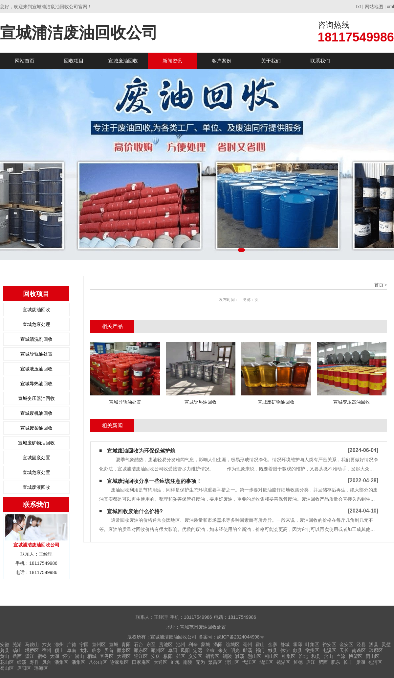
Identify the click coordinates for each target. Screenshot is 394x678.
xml (390, 6)
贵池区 (166, 644)
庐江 (310, 662)
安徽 (4, 644)
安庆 (155, 656)
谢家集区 (119, 662)
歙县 (297, 650)
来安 (222, 650)
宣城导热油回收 (36, 383)
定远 (197, 650)
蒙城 (205, 644)
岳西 (17, 656)
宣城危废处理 (36, 324)
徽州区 (312, 650)
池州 (180, 644)
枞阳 (168, 656)
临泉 (96, 650)
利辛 (193, 644)
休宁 (285, 650)
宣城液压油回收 (36, 368)
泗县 (373, 644)
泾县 (361, 644)
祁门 (260, 650)
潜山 (79, 656)
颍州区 (158, 650)
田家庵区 (141, 662)
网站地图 (374, 6)
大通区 (160, 662)
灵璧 (386, 644)
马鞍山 (32, 644)
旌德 (298, 662)
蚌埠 (175, 662)
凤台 (46, 662)
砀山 (17, 650)
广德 (71, 644)
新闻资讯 (172, 60)
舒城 (285, 644)
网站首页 (24, 60)
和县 (315, 656)
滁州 (59, 644)
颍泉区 (124, 650)
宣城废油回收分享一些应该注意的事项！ (154, 481)
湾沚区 (232, 662)
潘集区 (61, 662)
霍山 (260, 644)
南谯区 (359, 650)
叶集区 (312, 644)
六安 (46, 644)
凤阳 (185, 650)
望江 (29, 656)
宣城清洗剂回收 (36, 339)
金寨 (272, 644)
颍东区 (141, 650)
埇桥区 (32, 650)
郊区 (180, 656)
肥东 (335, 662)
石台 (138, 644)
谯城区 (233, 644)
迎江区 (141, 656)
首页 (378, 285)
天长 (344, 650)
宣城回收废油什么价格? (135, 511)
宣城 (113, 644)
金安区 (346, 644)
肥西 (323, 662)
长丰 (348, 662)
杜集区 (289, 656)
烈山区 (254, 656)
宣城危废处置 (36, 472)
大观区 (124, 656)
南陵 (187, 662)
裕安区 (329, 644)
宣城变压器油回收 (36, 398)
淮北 (303, 656)
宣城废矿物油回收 (36, 442)
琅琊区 (376, 650)
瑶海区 (41, 668)
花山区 (7, 662)
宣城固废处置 (36, 457)
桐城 (92, 656)
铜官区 (212, 656)
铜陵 (227, 656)
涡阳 (218, 644)
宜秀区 (107, 656)
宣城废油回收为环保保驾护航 (141, 451)
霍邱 (297, 644)
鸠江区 (266, 662)
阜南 (71, 650)
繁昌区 (215, 662)
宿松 (42, 656)
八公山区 (98, 662)
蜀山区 (7, 668)
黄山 (4, 656)
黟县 (272, 650)
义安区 (195, 656)
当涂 (340, 656)
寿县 (34, 662)
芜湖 (17, 644)
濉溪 (239, 656)
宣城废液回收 (36, 487)
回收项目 (74, 60)
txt (358, 6)
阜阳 (172, 650)
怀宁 (67, 656)
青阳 (126, 644)
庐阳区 (24, 668)
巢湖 (360, 662)
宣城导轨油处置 (36, 354)
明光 (235, 650)
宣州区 (99, 644)
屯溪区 (329, 650)
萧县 (4, 650)
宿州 (46, 650)
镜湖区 (283, 662)
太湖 (54, 656)
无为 (200, 662)
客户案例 (221, 60)
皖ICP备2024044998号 (240, 637)
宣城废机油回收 (36, 413)
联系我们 (320, 60)
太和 (84, 650)
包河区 (375, 662)
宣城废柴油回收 (36, 428)
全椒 (210, 650)
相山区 (271, 656)
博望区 (355, 656)
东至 (151, 644)
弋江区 (249, 662)
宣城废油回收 (123, 60)
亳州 (247, 644)
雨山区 (373, 656)
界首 (109, 650)
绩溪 (21, 662)
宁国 (84, 644)
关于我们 (271, 60)
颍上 (59, 650)
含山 (328, 656)
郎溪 (247, 650)
